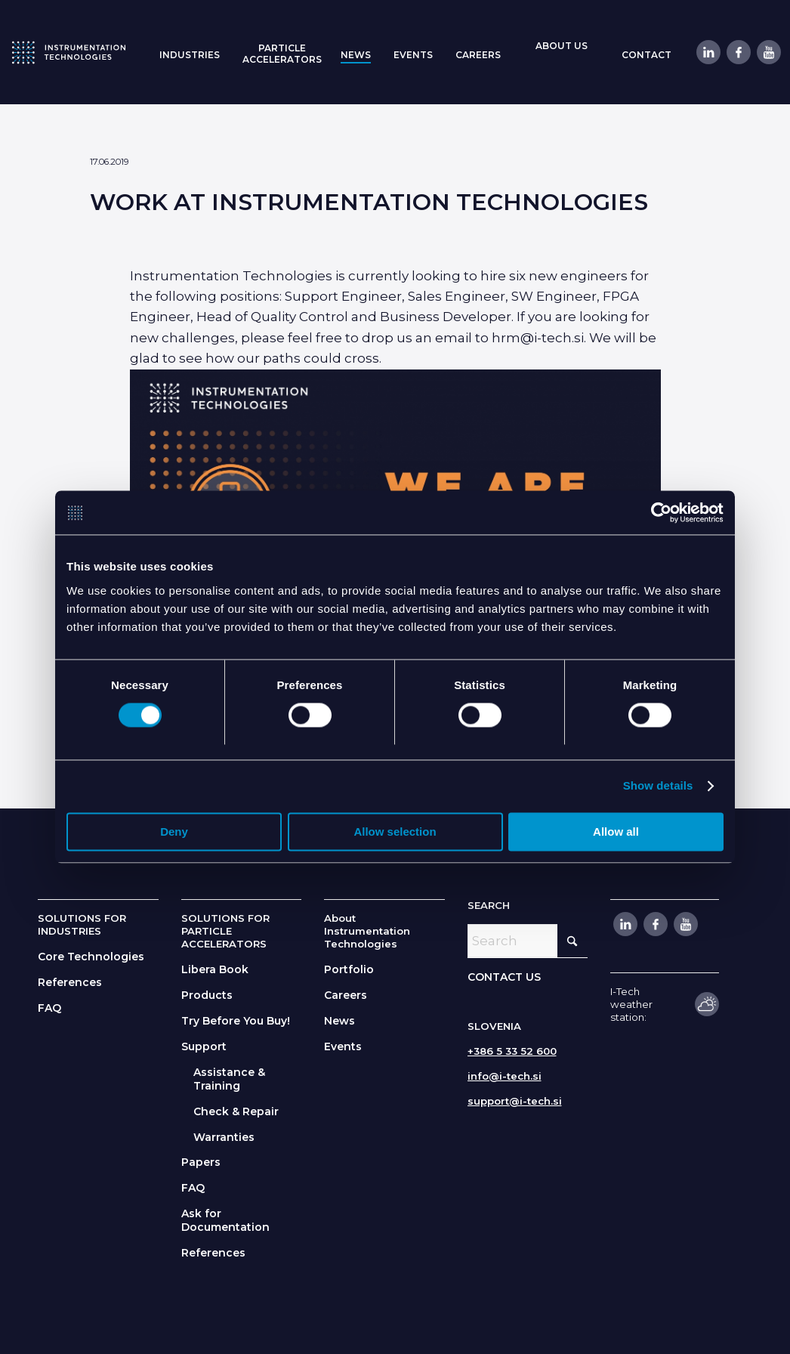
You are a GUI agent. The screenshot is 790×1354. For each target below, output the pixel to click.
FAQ (49, 1008)
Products (207, 995)
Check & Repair (236, 1111)
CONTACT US (504, 977)
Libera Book (214, 969)
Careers (345, 995)
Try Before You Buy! (235, 1021)
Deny (174, 833)
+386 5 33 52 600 (512, 1051)
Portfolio (349, 969)
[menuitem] (189, 53)
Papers (201, 1162)
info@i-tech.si (505, 1076)
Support (204, 1046)
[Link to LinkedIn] (707, 52)
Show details (658, 787)
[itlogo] (68, 52)
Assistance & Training (229, 1079)
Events (343, 1046)
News (339, 1021)
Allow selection (394, 833)
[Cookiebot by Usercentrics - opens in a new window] (657, 513)
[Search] (528, 940)
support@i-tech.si (515, 1101)
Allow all (616, 833)
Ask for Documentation (225, 1220)
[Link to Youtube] (768, 52)
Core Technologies (91, 956)
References (70, 982)
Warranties (224, 1137)
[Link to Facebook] (738, 52)
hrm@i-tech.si (538, 337)
